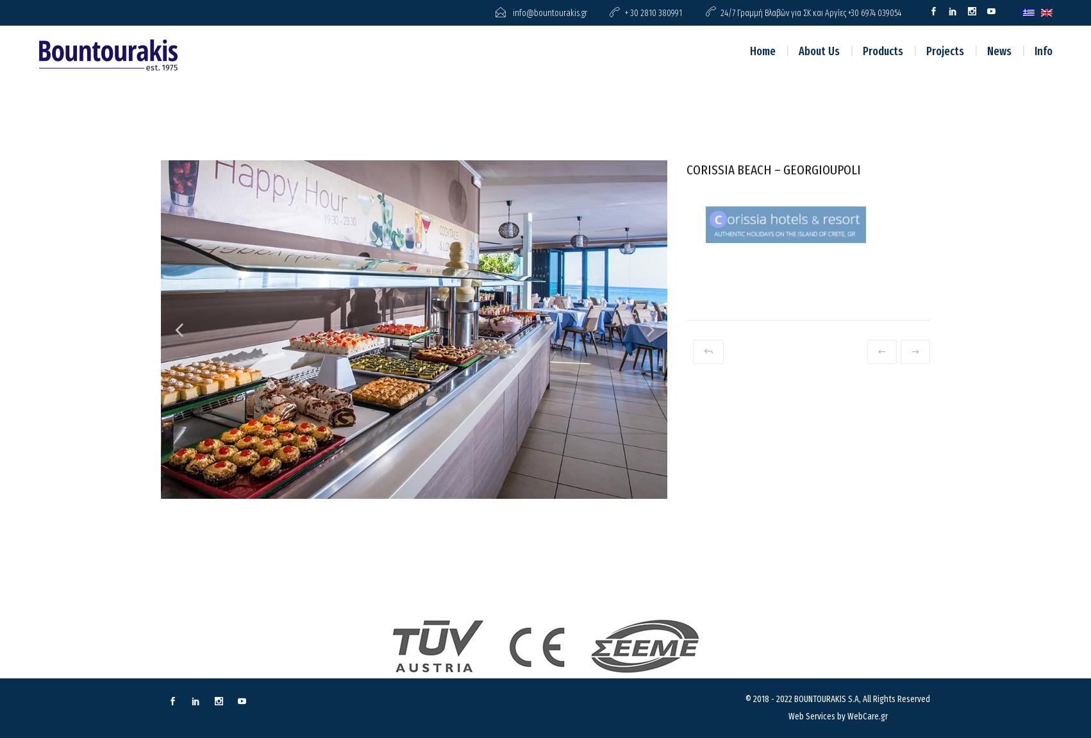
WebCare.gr (867, 716)
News (999, 51)
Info (1044, 51)
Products (883, 51)
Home (763, 51)
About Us (819, 51)
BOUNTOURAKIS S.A (826, 699)
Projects (945, 51)
